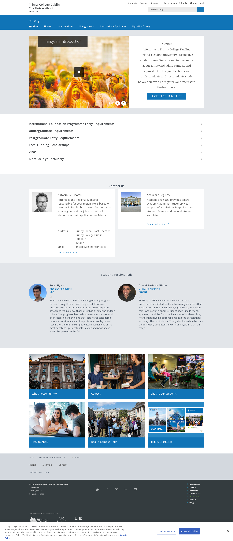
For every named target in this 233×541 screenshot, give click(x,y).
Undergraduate (65, 26)
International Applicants (113, 26)
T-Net (191, 503)
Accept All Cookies (189, 531)
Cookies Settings (195, 497)
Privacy (192, 487)
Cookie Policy (195, 493)
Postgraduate (86, 26)
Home (47, 26)
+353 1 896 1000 (37, 494)
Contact (63, 464)
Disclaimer (193, 490)
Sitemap (47, 464)
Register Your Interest (166, 96)
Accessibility (194, 484)
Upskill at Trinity (141, 26)
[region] (116, 531)
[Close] (228, 531)
